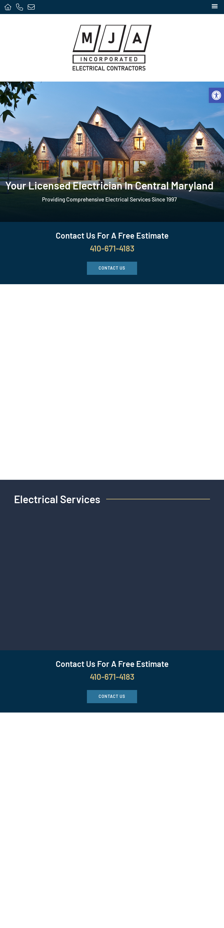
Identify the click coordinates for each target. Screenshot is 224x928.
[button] (214, 6)
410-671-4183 (112, 248)
